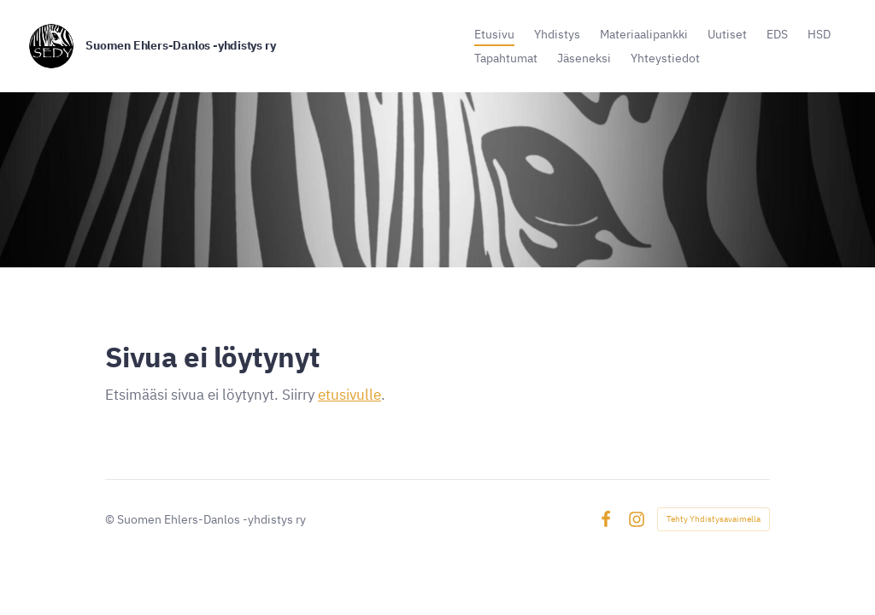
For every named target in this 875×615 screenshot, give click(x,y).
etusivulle (349, 394)
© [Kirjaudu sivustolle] (111, 519)
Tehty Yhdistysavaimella (713, 518)
